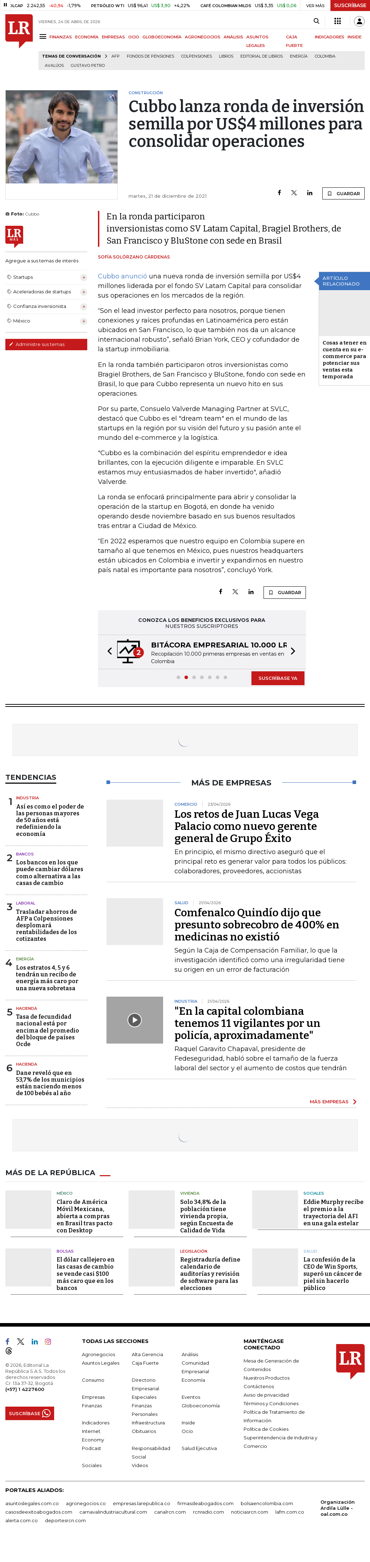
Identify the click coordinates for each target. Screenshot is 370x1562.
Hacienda (26, 1008)
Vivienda (189, 1193)
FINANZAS (60, 36)
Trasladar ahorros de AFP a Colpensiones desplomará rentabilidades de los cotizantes (46, 925)
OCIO (133, 36)
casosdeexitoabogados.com (38, 1512)
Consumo (93, 1380)
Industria (27, 797)
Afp (115, 56)
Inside (188, 1422)
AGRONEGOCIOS (202, 36)
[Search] (316, 21)
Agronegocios (98, 1354)
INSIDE (354, 36)
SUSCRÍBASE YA (278, 678)
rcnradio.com (208, 1512)
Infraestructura (148, 1422)
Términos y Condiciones (271, 1403)
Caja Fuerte (145, 1363)
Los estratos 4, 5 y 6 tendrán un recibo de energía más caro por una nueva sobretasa (47, 978)
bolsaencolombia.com (267, 1503)
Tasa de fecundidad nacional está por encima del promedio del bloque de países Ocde (47, 1030)
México (65, 1193)
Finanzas (92, 1405)
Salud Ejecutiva (199, 1448)
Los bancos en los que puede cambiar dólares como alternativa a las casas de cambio (49, 872)
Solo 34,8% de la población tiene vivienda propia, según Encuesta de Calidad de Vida (206, 1216)
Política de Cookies (266, 1429)
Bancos (25, 854)
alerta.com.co (21, 1520)
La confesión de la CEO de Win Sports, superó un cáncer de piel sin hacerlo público (332, 1273)
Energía (299, 56)
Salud (310, 1251)
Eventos (191, 1397)
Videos (140, 1465)
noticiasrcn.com (249, 1512)
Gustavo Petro (88, 65)
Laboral (25, 903)
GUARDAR (343, 193)
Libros (226, 56)
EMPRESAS (113, 36)
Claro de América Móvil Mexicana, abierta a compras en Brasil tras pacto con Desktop (85, 1216)
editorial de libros (261, 56)
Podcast (91, 1448)
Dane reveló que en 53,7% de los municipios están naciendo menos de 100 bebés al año (50, 1083)
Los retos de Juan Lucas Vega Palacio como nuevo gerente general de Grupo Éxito (246, 826)
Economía (193, 1380)
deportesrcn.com (65, 1520)
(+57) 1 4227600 (24, 1389)
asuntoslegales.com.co (32, 1503)
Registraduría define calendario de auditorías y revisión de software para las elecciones (210, 1273)
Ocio (187, 1431)
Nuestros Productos (267, 1378)
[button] (107, 652)
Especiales (144, 1397)
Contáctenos (259, 1386)
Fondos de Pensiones (150, 56)
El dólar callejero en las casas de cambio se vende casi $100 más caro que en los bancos (86, 1273)
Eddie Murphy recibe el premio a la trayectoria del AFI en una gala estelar (333, 1213)
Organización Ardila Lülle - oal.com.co (338, 1508)
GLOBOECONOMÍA (162, 36)
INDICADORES (329, 36)
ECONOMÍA (87, 36)
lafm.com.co (289, 1512)
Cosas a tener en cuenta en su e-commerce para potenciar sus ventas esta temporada (345, 360)
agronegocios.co (86, 1503)
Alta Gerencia (147, 1354)
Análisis (190, 1354)
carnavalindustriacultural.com (113, 1512)
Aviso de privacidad (266, 1395)
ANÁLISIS (233, 36)
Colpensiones (196, 56)
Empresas (93, 1397)
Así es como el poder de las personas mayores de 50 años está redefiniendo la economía (50, 820)
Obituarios (144, 1431)
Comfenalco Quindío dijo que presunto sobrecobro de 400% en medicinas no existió (256, 924)
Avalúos (54, 65)
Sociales (313, 1193)
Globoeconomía (201, 1405)
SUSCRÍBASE (350, 5)
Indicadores (95, 1422)
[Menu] (43, 36)
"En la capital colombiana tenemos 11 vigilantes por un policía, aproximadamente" (247, 1023)
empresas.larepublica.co (141, 1503)
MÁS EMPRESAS (329, 1101)
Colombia (325, 56)
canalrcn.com (170, 1512)
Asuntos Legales (100, 1363)
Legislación (193, 1251)
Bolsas (65, 1251)
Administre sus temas (36, 344)
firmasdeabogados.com (205, 1503)
